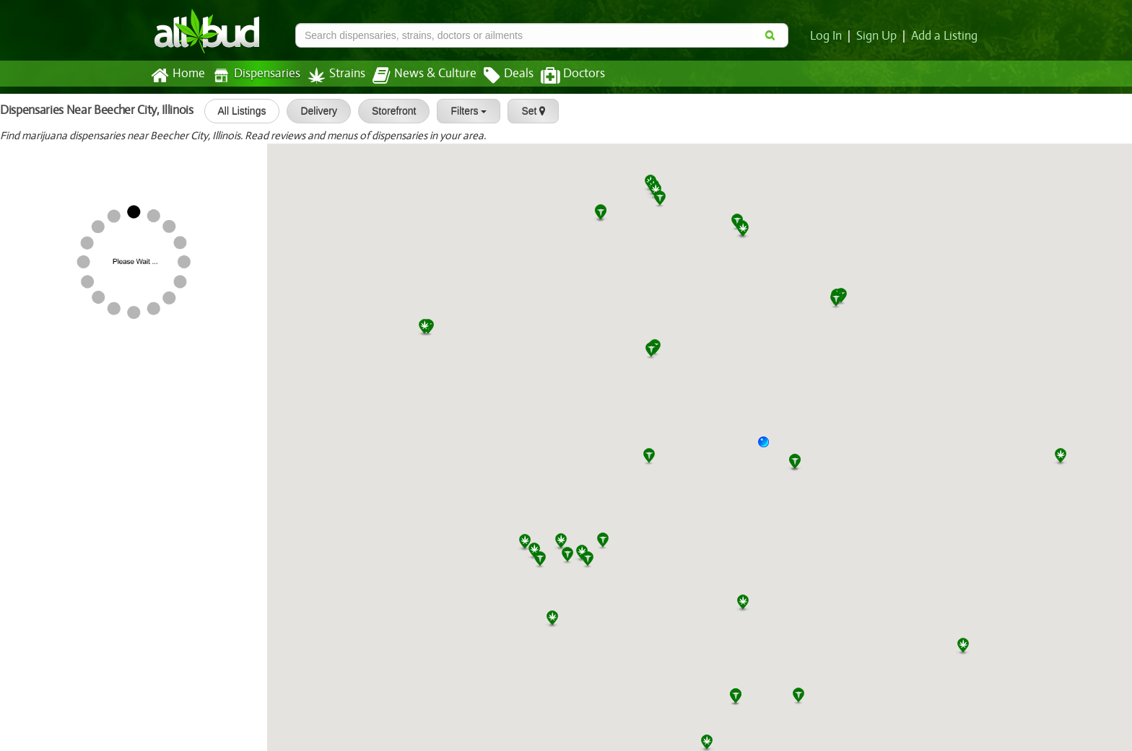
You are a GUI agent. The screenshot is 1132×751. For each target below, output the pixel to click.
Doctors (560, 75)
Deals (498, 75)
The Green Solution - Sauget (79, 607)
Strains (331, 75)
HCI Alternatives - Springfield (81, 379)
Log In (829, 36)
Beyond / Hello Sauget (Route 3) (89, 653)
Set (529, 111)
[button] (769, 447)
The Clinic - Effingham (63, 197)
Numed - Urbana (49, 516)
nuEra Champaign (52, 470)
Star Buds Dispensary (110, 698)
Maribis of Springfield (61, 333)
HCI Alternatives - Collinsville (80, 561)
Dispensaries (253, 75)
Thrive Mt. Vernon (102, 288)
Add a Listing (945, 36)
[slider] (47, 165)
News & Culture (416, 75)
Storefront (389, 111)
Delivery (314, 111)
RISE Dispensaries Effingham (80, 151)
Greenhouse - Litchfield (117, 242)
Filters (464, 111)
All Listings (237, 111)
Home (177, 75)
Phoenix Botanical (102, 425)
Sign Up (879, 36)
